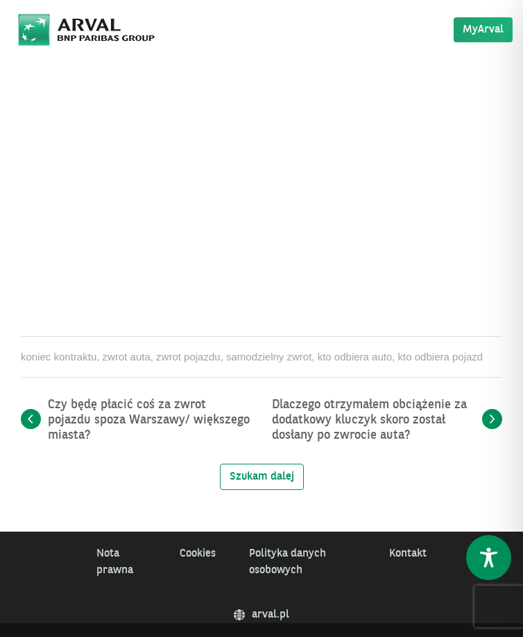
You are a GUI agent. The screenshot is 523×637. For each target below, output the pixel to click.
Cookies (198, 553)
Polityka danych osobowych (287, 562)
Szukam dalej (262, 476)
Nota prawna (114, 562)
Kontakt (408, 553)
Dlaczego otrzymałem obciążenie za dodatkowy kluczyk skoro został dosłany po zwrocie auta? (369, 420)
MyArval (483, 29)
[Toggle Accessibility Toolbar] (489, 558)
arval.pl (261, 614)
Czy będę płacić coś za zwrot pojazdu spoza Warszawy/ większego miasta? (149, 420)
